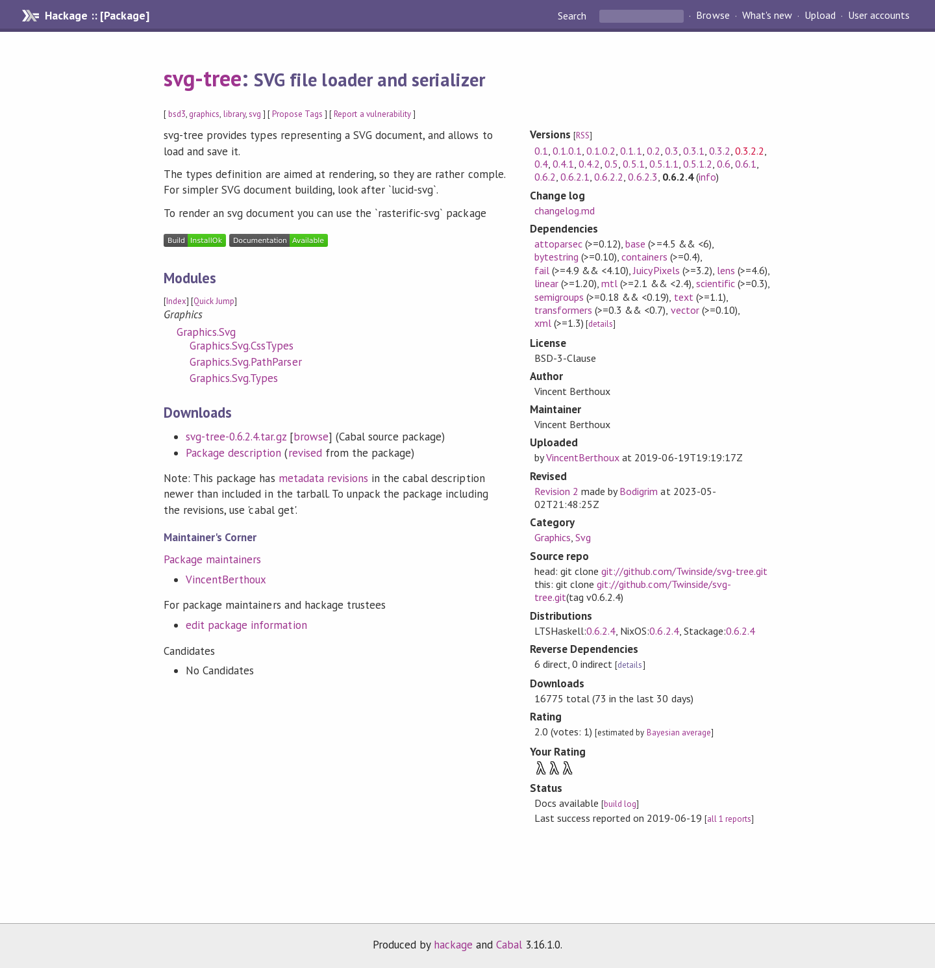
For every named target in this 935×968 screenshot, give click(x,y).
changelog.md (564, 210)
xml (542, 322)
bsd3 (177, 114)
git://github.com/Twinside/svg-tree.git (684, 571)
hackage (453, 944)
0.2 (653, 150)
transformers (563, 309)
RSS (583, 135)
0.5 (611, 163)
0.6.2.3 (642, 176)
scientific (715, 283)
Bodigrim (638, 491)
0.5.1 (633, 163)
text (683, 296)
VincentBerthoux (226, 579)
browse (311, 436)
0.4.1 (563, 163)
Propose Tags (297, 114)
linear (546, 283)
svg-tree (203, 78)
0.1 (541, 150)
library (234, 114)
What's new (767, 15)
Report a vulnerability (372, 114)
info (707, 176)
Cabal (509, 944)
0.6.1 (745, 163)
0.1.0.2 (601, 150)
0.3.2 (719, 150)
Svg (583, 537)
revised (305, 453)
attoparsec (558, 243)
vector (685, 309)
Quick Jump (213, 301)
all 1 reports (729, 818)
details (600, 323)
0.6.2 (545, 176)
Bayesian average (679, 732)
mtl (609, 283)
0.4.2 (589, 163)
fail (541, 270)
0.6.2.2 (608, 176)
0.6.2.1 (575, 176)
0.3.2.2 (749, 150)
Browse (712, 15)
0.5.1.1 (664, 163)
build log (620, 803)
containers (644, 256)
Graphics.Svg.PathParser (246, 362)
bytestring (556, 256)
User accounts (879, 15)
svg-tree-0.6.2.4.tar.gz (236, 436)
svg (255, 114)
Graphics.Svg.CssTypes (242, 345)
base (635, 243)
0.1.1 (631, 150)
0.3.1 (693, 150)
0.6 (723, 163)
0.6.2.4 (601, 630)
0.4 (541, 163)
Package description (233, 453)
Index (176, 301)
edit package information (246, 625)
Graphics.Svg (206, 332)
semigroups (559, 296)
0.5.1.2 (697, 163)
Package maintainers (212, 559)
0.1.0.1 (567, 150)
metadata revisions (323, 478)
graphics (204, 114)
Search (573, 15)
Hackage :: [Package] (97, 15)
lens (726, 270)
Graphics (552, 537)
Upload (820, 15)
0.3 (672, 150)
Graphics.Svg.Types (234, 378)
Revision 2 (556, 491)
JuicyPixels (656, 270)
